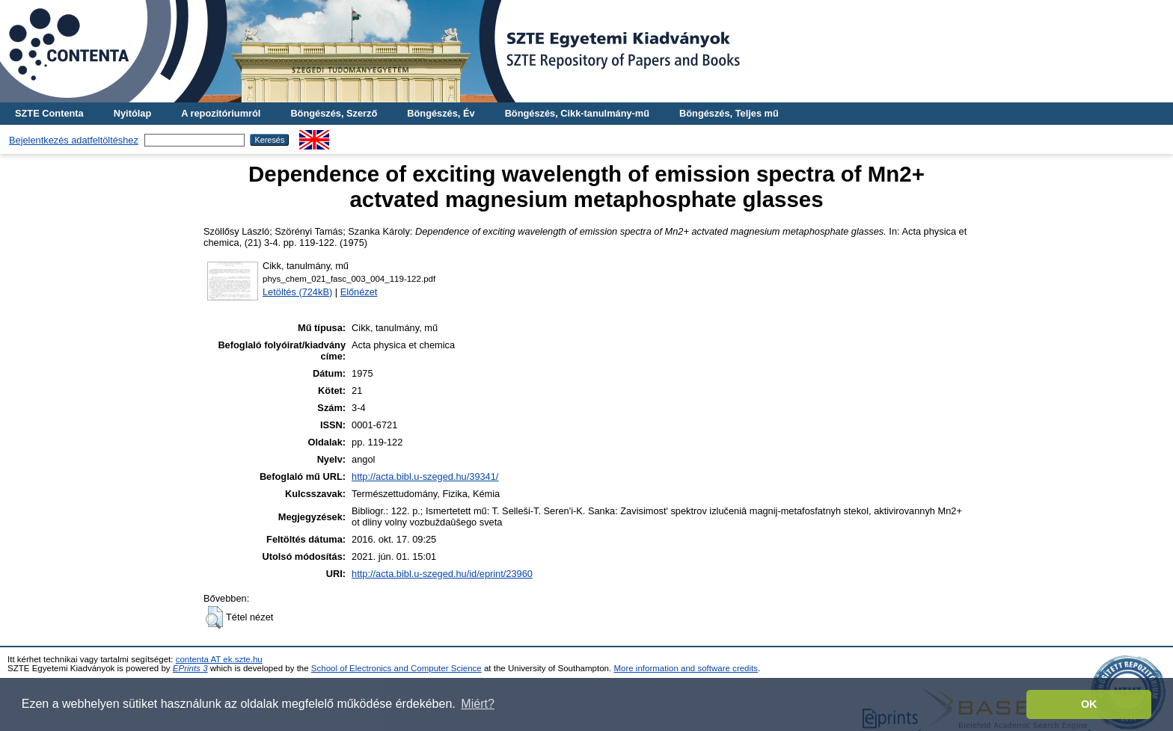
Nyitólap (132, 113)
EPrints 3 (190, 668)
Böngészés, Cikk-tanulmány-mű (577, 113)
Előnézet (359, 291)
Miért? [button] (477, 703)
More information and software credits (685, 668)
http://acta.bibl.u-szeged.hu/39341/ (425, 476)
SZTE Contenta (49, 113)
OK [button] (1089, 704)
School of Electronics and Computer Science (396, 668)
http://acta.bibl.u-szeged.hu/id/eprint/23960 (442, 573)
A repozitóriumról (220, 113)
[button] (214, 617)
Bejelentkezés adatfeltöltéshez (73, 140)
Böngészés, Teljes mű (729, 113)
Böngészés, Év (440, 113)
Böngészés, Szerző (333, 113)
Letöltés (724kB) (297, 291)
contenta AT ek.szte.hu (219, 659)
